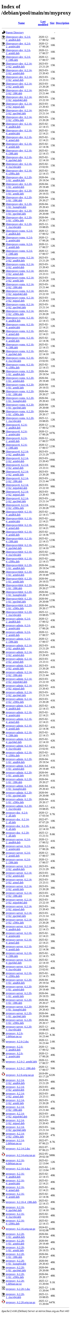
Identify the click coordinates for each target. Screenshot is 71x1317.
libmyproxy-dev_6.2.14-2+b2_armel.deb (19, 78)
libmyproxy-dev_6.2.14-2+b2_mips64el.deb (19, 98)
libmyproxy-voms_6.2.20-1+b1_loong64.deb (20, 399)
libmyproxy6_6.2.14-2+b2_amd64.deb (17, 453)
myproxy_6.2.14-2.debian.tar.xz (15, 1142)
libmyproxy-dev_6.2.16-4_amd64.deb (19, 125)
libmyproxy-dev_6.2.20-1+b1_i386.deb (19, 199)
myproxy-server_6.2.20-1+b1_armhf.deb (19, 995)
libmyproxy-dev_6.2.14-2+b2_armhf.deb (19, 85)
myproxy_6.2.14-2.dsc (18, 1148)
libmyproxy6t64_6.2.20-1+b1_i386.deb (19, 587)
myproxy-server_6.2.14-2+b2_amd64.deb (19, 868)
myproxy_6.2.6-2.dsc (17, 1041)
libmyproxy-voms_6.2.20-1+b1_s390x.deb (20, 413)
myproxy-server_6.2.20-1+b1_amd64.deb (19, 981)
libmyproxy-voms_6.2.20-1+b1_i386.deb (20, 393)
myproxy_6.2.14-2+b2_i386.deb (15, 1108)
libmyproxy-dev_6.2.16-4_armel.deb (19, 139)
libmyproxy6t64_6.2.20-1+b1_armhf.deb (19, 580)
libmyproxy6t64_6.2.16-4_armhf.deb (19, 533)
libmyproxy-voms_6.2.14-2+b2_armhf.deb (20, 279)
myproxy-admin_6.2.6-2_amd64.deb (18, 620)
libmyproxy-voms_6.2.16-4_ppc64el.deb (20, 353)
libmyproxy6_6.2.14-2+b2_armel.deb (17, 466)
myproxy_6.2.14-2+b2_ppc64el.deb (16, 1128)
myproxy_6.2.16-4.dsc (18, 1168)
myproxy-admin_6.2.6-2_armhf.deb (18, 634)
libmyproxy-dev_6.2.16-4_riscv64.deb (19, 165)
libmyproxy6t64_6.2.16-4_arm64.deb (19, 520)
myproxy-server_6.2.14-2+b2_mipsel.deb (19, 908)
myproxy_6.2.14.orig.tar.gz (20, 1155)
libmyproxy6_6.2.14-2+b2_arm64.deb (17, 460)
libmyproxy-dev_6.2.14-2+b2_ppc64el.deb (19, 112)
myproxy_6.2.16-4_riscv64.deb (15, 1215)
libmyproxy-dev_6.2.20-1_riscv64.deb (19, 226)
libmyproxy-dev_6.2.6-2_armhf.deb (18, 52)
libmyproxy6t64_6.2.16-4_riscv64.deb (19, 553)
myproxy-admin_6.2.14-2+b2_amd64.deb (19, 647)
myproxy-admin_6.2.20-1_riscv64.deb (19, 807)
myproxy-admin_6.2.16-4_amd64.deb (19, 707)
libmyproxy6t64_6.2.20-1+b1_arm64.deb (19, 573)
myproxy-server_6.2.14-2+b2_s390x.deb (19, 921)
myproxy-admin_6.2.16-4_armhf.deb (19, 727)
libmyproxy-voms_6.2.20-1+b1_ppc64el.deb (20, 406)
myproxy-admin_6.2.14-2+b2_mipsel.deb (19, 687)
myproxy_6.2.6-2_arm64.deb (14, 1055)
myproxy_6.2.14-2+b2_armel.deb (15, 1095)
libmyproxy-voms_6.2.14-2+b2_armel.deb (20, 272)
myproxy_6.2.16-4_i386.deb (21, 1202)
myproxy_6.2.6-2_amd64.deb (14, 1048)
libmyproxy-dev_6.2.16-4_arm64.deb (19, 132)
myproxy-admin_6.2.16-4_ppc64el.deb (19, 741)
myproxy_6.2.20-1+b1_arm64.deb (15, 1242)
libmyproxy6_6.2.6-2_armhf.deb (16, 440)
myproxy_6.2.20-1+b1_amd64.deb (15, 1235)
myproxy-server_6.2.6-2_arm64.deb (18, 848)
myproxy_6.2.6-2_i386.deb (20, 1068)
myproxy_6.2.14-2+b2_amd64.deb (15, 1082)
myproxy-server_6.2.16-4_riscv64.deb (19, 968)
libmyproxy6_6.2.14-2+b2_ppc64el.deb (17, 500)
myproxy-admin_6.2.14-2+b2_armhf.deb (19, 667)
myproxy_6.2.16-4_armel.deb (15, 1189)
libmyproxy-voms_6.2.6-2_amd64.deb (19, 232)
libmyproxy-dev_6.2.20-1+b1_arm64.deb (19, 185)
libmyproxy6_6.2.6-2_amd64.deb (16, 426)
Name (21, 23)
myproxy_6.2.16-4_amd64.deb (15, 1175)
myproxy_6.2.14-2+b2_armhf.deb (15, 1102)
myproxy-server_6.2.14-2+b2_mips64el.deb (19, 901)
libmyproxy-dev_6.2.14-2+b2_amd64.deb (19, 65)
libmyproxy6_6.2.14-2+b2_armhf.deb (17, 473)
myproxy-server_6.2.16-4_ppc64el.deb (19, 961)
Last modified (43, 23)
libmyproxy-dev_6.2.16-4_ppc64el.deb (19, 159)
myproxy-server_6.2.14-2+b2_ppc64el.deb (19, 914)
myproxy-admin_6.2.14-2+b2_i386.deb (19, 674)
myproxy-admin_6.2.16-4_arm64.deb (19, 714)
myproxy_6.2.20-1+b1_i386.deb (15, 1255)
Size (52, 23)
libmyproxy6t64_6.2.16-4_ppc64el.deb (19, 547)
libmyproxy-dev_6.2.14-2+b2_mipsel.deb (19, 105)
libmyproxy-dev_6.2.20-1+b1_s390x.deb (19, 219)
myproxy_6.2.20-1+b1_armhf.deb (15, 1249)
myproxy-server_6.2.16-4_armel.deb (19, 941)
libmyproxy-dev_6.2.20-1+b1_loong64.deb (19, 205)
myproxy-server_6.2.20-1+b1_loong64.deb (19, 1008)
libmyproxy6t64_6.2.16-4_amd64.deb (19, 513)
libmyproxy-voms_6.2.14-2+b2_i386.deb (20, 286)
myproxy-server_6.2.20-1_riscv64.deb (19, 1028)
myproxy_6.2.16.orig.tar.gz (20, 1228)
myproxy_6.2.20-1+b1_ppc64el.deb (16, 1269)
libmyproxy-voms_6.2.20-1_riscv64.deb (20, 420)
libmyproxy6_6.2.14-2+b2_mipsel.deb (17, 493)
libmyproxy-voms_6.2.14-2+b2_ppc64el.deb (20, 306)
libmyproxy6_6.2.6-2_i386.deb (16, 446)
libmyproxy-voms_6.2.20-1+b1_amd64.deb (20, 373)
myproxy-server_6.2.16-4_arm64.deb (19, 934)
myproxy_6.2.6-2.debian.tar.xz (14, 1035)
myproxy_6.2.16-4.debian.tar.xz (15, 1162)
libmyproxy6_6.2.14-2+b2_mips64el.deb (17, 486)
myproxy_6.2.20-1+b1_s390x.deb (15, 1276)
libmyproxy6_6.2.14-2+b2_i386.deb (17, 480)
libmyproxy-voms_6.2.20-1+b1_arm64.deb (20, 379)
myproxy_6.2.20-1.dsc (18, 1289)
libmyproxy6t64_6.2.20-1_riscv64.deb (19, 613)
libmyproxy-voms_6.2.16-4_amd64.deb (20, 319)
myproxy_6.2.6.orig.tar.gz (20, 1075)
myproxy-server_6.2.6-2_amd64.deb (18, 841)
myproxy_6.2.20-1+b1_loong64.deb (16, 1262)
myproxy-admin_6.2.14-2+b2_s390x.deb (19, 700)
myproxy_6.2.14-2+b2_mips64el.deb (16, 1115)
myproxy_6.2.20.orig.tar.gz (20, 1302)
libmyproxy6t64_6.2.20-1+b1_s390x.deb (19, 607)
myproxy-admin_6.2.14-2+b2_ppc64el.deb (19, 694)
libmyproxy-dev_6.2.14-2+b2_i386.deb (19, 92)
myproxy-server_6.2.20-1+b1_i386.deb (19, 1001)
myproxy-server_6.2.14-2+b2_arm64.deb (19, 874)
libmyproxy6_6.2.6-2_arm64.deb (16, 433)
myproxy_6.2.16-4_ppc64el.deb (15, 1209)
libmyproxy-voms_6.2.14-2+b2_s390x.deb (20, 312)
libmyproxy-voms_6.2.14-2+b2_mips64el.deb (20, 292)
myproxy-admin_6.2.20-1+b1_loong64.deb (19, 787)
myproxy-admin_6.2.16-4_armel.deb (19, 720)
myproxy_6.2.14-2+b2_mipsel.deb (15, 1122)
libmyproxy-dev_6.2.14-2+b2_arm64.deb (19, 72)
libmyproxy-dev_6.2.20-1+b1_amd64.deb (19, 179)
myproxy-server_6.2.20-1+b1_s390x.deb (19, 1021)
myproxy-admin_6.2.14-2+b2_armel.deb (19, 660)
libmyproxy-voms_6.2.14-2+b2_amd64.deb (20, 259)
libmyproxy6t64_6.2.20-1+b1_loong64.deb (19, 593)
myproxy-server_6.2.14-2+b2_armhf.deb (19, 888)
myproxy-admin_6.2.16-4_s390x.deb (19, 754)
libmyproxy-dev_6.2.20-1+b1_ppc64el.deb (19, 212)
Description (62, 23)
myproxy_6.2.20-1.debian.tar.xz (15, 1282)
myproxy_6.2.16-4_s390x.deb (15, 1222)
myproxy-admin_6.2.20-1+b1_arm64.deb (19, 767)
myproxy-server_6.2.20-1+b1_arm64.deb (19, 988)
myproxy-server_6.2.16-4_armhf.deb (19, 948)
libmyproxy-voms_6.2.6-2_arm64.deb (19, 239)
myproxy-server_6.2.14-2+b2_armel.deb (19, 881)
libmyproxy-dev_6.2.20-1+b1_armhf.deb (19, 192)
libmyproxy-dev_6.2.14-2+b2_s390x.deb (19, 119)
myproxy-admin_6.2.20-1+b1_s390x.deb (19, 801)
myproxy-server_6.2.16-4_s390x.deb (19, 975)
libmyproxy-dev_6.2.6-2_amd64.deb (18, 38)
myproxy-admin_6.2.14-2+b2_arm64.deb (19, 654)
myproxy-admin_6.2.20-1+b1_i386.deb (19, 781)
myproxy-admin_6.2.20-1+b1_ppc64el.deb (19, 794)
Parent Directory (15, 32)
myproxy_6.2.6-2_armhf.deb (21, 1061)
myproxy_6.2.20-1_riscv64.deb (15, 1296)
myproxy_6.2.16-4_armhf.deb (15, 1195)
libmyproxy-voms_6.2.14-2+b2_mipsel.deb (20, 299)
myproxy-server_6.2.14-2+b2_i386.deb (19, 894)
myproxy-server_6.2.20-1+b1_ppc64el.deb (19, 1015)
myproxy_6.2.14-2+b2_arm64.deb (15, 1088)
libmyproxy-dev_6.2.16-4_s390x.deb (19, 172)
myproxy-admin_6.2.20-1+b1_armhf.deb (19, 774)
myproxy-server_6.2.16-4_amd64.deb (19, 928)
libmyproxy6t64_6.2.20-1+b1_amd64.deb (19, 567)
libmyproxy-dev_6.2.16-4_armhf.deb (19, 145)
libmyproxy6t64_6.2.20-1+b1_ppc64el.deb (19, 600)
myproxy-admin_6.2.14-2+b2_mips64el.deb (19, 680)
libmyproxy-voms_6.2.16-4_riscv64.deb (20, 359)
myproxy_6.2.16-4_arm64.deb (15, 1182)
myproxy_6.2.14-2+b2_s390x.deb (15, 1135)
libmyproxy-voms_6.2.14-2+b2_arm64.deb (20, 266)
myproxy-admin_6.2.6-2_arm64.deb (18, 627)
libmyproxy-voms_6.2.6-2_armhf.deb (19, 246)
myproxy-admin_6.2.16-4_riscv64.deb (19, 747)
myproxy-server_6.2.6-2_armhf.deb (18, 854)
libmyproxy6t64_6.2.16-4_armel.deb (19, 527)
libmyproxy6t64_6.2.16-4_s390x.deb (19, 560)
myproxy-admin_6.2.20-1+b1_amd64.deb (19, 761)
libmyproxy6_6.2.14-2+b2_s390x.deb (17, 506)
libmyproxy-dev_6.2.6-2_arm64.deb (18, 45)
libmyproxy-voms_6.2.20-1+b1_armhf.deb (20, 386)
